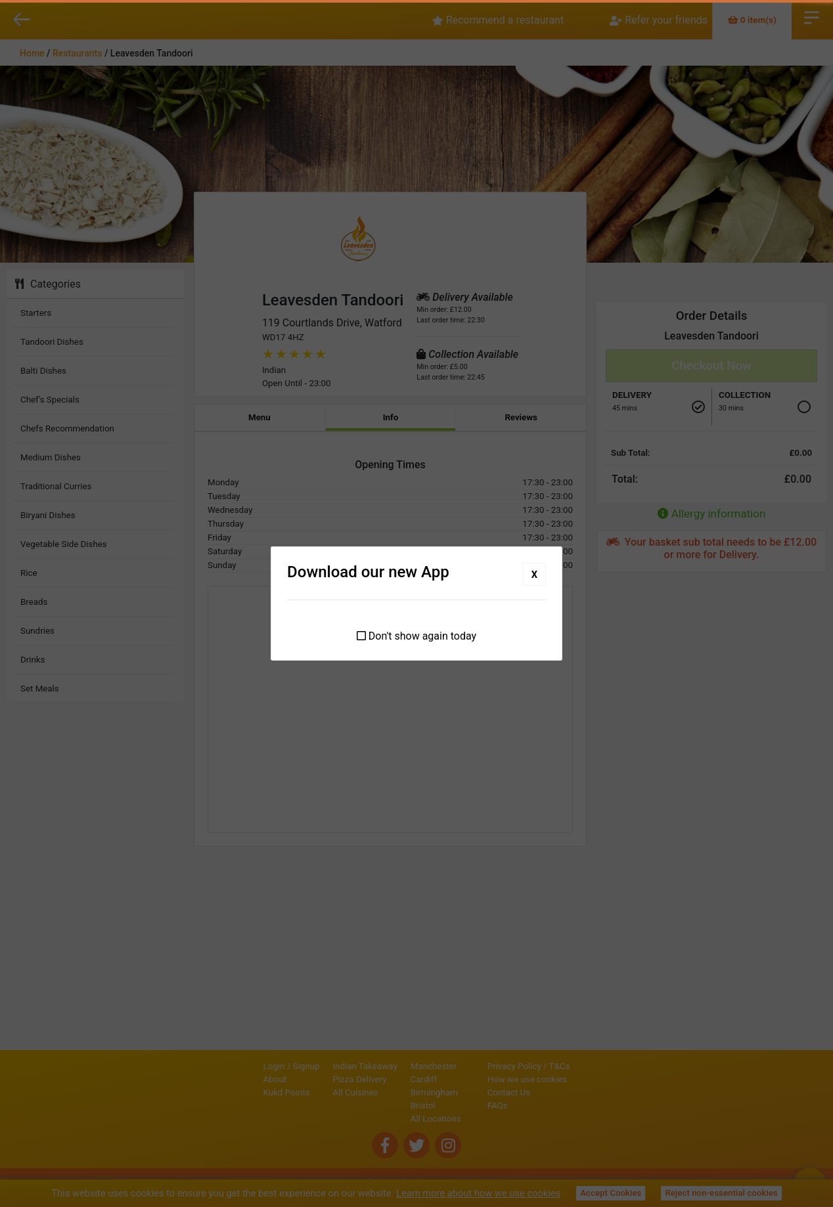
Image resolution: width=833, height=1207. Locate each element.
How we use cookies (572, 1079)
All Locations (391, 1119)
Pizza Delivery (315, 1079)
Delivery (632, 395)
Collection (745, 395)
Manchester (389, 1066)
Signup (261, 1066)
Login (229, 1066)
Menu (259, 417)
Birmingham (389, 1092)
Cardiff (379, 1079)
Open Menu (811, 16)
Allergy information (712, 513)
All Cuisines (311, 1092)
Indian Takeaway (320, 1066)
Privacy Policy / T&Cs (573, 1066)
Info (391, 417)
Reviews (521, 417)
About (230, 1079)
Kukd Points (242, 1092)
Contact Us (553, 1092)
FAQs (542, 1105)
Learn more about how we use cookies (478, 1193)
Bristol (378, 1105)
